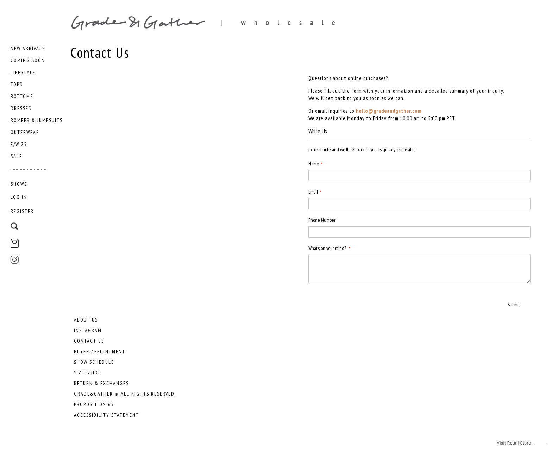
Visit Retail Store (514, 443)
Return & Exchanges (101, 383)
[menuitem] (28, 48)
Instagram (88, 330)
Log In (19, 197)
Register (22, 211)
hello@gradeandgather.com (389, 111)
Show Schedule (94, 362)
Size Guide (87, 372)
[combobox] (36, 222)
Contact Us (89, 341)
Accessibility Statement (106, 415)
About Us (86, 320)
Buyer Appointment (99, 351)
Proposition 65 (94, 404)
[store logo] (281, 22)
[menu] (37, 117)
